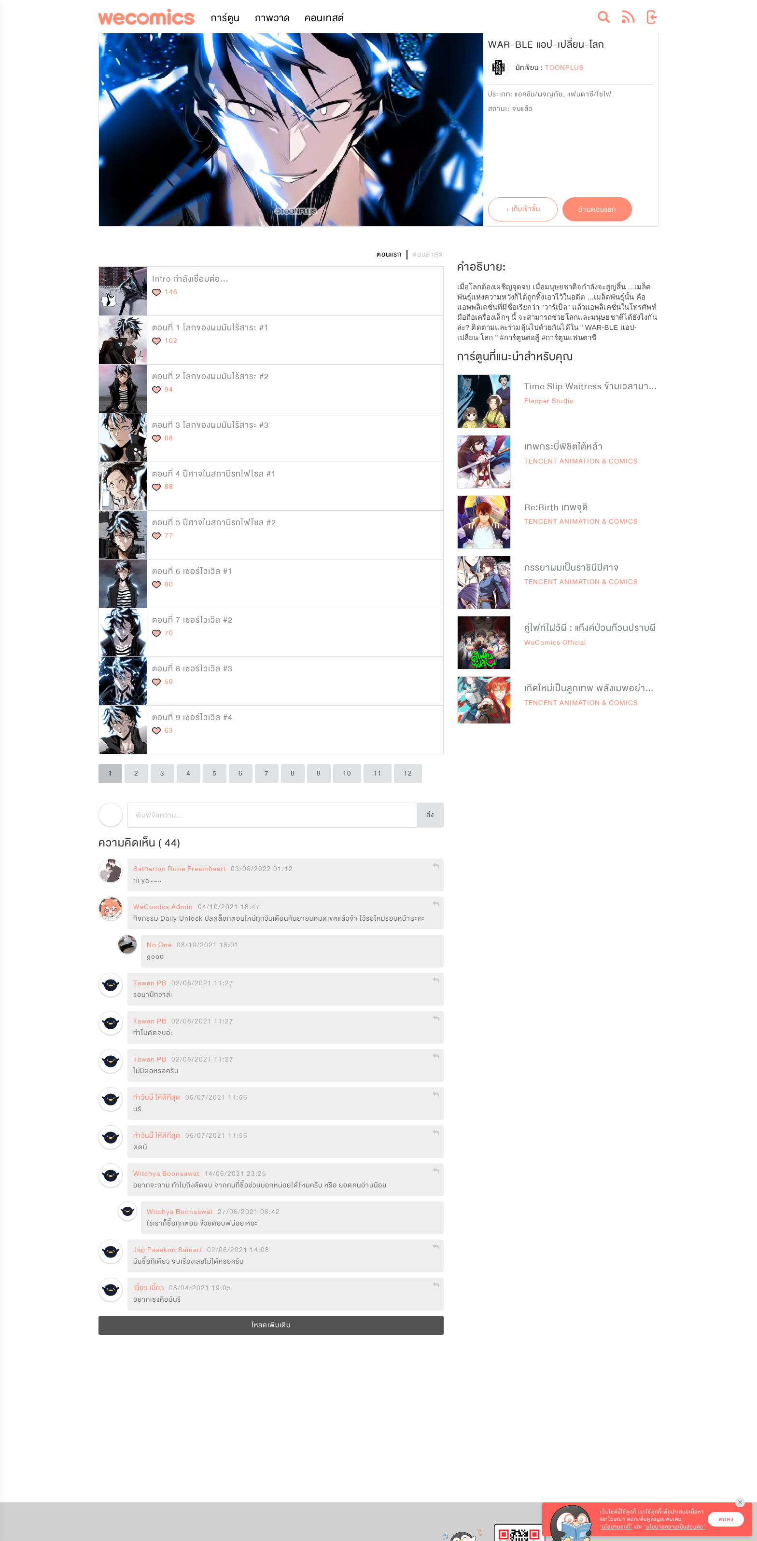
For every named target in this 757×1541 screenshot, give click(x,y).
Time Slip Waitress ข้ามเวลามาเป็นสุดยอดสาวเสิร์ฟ (626, 386)
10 (347, 773)
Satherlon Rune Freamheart (179, 869)
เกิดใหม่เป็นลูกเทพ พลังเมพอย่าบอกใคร (600, 688)
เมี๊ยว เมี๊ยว (148, 1288)
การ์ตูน (225, 18)
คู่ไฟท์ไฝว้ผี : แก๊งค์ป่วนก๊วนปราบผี (590, 628)
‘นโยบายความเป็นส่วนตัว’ (675, 1526)
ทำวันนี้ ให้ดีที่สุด (157, 1098)
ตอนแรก (389, 254)
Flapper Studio (549, 401)
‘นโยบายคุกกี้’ (616, 1526)
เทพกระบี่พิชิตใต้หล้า (563, 446)
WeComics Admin (163, 907)
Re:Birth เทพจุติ (556, 507)
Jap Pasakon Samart (167, 1250)
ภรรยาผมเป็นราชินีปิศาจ (571, 567)
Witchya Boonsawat (166, 1174)
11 (377, 773)
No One (159, 945)
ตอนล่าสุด (427, 254)
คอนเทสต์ (324, 18)
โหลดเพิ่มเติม (271, 1325)
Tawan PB (150, 983)
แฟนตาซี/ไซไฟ (589, 94)
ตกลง (726, 1519)
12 (408, 773)
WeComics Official (555, 643)
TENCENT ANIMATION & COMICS (581, 461)
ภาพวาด (272, 18)
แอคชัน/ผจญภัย (539, 94)
